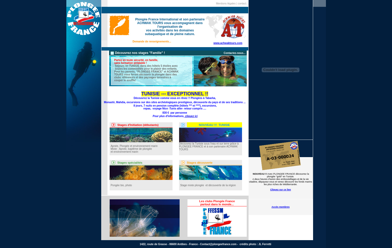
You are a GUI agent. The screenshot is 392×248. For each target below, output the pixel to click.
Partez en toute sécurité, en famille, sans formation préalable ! (136, 61)
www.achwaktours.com (227, 43)
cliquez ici (191, 116)
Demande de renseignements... (152, 41)
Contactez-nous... (234, 53)
